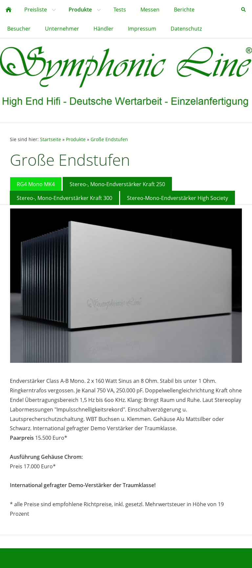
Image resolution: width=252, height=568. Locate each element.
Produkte (76, 139)
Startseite (50, 139)
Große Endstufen (109, 139)
